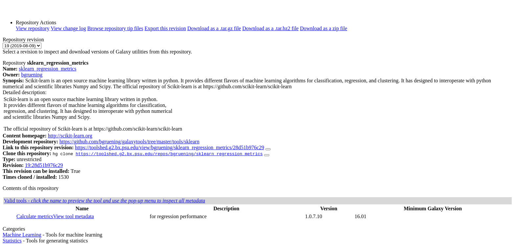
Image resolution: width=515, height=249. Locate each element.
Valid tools (104, 200)
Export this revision (165, 28)
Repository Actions (36, 22)
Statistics (12, 240)
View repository (33, 28)
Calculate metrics (34, 216)
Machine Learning (22, 235)
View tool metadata (73, 216)
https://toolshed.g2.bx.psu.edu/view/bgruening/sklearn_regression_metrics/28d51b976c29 (169, 147)
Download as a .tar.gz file (214, 28)
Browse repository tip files (115, 28)
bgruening (31, 74)
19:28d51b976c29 (44, 165)
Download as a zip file (323, 28)
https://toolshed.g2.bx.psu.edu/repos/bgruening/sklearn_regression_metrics (169, 153)
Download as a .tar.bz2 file (270, 28)
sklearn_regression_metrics (47, 69)
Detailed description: (25, 92)
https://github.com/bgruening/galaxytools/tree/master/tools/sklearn (129, 141)
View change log (68, 28)
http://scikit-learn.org (70, 135)
